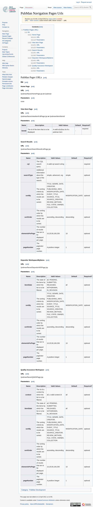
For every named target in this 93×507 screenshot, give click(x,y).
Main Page (5, 34)
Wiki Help (5, 63)
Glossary (5, 68)
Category (24, 490)
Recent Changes (7, 38)
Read (49, 7)
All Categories (6, 41)
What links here (7, 74)
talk (55, 19)
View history (67, 7)
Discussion (28, 7)
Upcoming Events (7, 54)
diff (26, 20)
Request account (86, 2)
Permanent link (7, 83)
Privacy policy (24, 504)
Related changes (7, 77)
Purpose (4, 22)
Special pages (6, 79)
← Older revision (33, 20)
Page (21, 7)
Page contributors (7, 86)
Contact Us (5, 27)
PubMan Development (37, 490)
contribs (59, 19)
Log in (78, 2)
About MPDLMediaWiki (37, 504)
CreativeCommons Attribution (46, 500)
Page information (7, 88)
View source (57, 7)
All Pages (5, 43)
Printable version (7, 81)
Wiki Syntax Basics (8, 65)
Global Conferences (8, 56)
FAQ (3, 25)
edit (45, 78)
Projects (4, 49)
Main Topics (6, 52)
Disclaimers (49, 504)
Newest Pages (6, 36)
